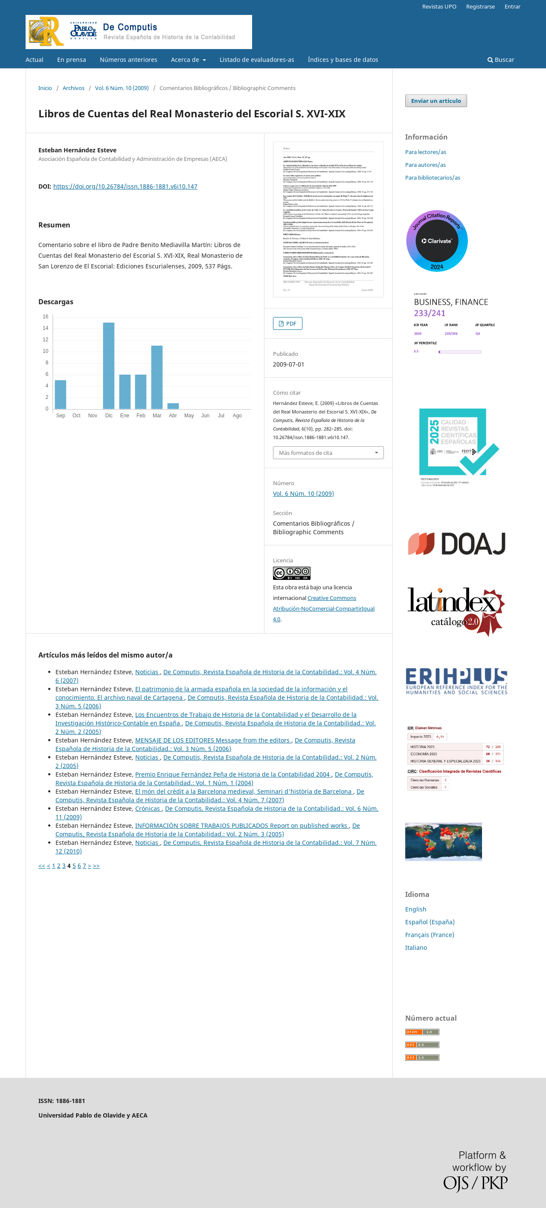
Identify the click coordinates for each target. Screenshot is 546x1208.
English (416, 909)
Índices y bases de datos (343, 59)
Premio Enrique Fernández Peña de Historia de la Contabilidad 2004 (233, 774)
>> (96, 866)
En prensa (71, 59)
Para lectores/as (425, 152)
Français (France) (429, 935)
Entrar (512, 6)
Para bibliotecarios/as (432, 177)
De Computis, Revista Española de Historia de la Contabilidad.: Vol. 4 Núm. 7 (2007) (209, 795)
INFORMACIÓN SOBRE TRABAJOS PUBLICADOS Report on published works (242, 825)
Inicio (45, 88)
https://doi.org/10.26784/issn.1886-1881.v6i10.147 (125, 186)
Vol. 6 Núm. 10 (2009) (122, 88)
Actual (35, 59)
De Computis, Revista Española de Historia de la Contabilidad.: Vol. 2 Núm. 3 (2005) (207, 829)
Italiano (416, 947)
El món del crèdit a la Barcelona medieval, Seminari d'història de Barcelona (244, 791)
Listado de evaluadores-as (257, 59)
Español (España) (430, 922)
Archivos (73, 88)
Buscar (501, 59)
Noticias (147, 672)
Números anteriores (128, 59)
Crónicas (148, 808)
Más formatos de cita (305, 453)
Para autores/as (425, 165)
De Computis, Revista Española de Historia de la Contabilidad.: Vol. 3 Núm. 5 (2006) (205, 744)
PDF (290, 323)
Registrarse (480, 6)
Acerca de (186, 59)
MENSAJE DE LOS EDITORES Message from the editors (213, 740)
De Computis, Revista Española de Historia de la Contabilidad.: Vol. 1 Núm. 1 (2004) (214, 778)
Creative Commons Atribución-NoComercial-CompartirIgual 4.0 (324, 608)
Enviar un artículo (436, 101)
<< (41, 866)
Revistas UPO (439, 6)
